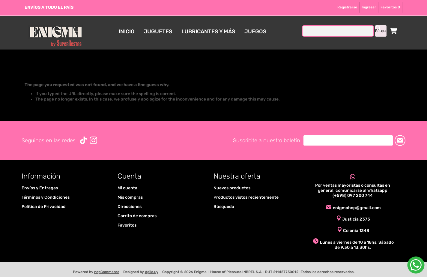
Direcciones (130, 206)
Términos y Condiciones (46, 197)
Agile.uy (151, 272)
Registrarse (347, 7)
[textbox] (338, 31)
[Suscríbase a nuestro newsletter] (348, 140)
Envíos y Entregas (40, 188)
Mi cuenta (127, 188)
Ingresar (369, 7)
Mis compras (130, 197)
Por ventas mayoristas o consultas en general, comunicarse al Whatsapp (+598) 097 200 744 (352, 190)
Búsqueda (224, 206)
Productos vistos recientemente (246, 197)
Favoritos (127, 225)
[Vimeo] (83, 140)
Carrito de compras (393, 31)
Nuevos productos (232, 188)
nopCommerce (106, 272)
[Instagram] (93, 140)
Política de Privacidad (44, 206)
